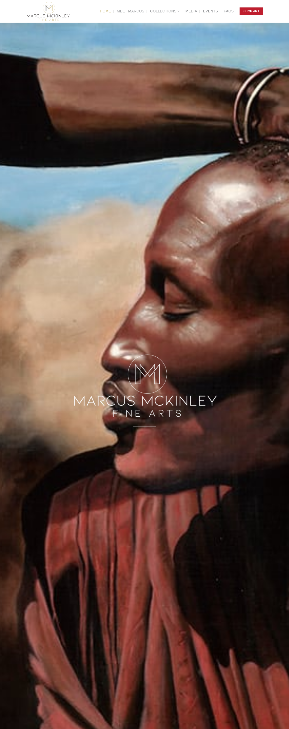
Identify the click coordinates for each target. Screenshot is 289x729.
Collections (164, 11)
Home (105, 11)
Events (210, 11)
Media (191, 11)
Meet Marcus (130, 11)
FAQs (229, 11)
